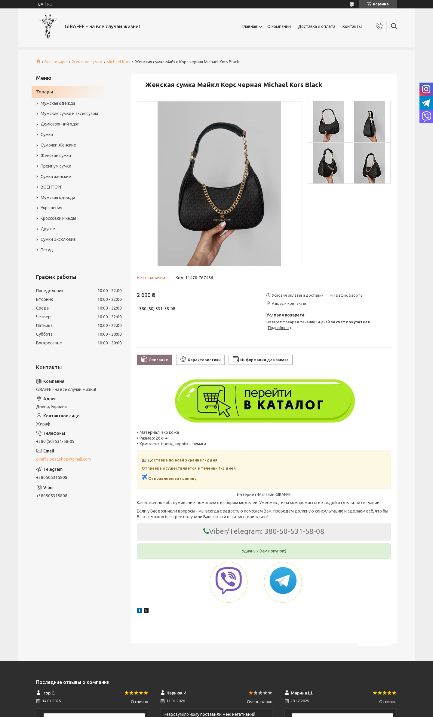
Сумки (47, 134)
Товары (44, 91)
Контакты (352, 26)
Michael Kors (118, 61)
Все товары (56, 61)
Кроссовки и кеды (58, 218)
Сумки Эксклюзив (58, 239)
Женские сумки (87, 61)
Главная (249, 26)
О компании (279, 26)
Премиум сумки (56, 166)
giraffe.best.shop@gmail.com (63, 459)
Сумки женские (56, 176)
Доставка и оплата (316, 26)
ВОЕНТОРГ (51, 187)
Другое (48, 228)
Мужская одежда (58, 103)
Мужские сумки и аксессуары (69, 113)
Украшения (51, 207)
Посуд (47, 249)
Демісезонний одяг (60, 124)
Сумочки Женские (58, 145)
